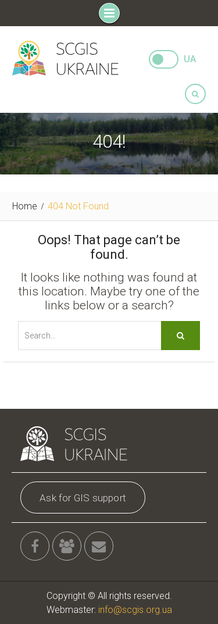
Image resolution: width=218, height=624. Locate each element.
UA (190, 59)
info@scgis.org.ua (135, 609)
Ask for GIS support (83, 498)
